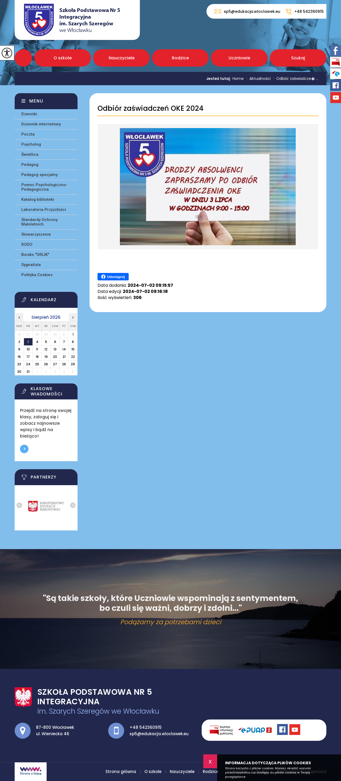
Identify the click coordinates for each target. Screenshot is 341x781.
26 (46, 364)
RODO (27, 244)
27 (55, 364)
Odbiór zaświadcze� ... (294, 78)
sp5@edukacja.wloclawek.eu (247, 11)
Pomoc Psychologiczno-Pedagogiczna (44, 187)
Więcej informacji (24, 449)
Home (238, 78)
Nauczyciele (122, 58)
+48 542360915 (305, 11)
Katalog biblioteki (37, 199)
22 (73, 356)
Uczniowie (239, 58)
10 (28, 349)
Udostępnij (113, 277)
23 (19, 364)
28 (64, 364)
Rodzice (180, 58)
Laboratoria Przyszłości (43, 209)
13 (55, 349)
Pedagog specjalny (39, 174)
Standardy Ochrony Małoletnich (39, 222)
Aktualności (257, 78)
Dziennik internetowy (41, 124)
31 (28, 371)
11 (37, 349)
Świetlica (29, 154)
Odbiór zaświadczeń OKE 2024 (151, 108)
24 (28, 364)
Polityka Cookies (36, 274)
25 (37, 364)
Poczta (28, 134)
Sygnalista (31, 264)
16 (19, 356)
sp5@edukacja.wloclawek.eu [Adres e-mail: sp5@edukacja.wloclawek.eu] (159, 734)
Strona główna (23, 58)
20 (55, 356)
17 (28, 356)
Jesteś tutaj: (219, 78)
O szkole (63, 58)
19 (46, 356)
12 (45, 349)
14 (64, 349)
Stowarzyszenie (36, 234)
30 (19, 371)
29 (73, 364)
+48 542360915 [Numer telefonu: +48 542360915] (145, 727)
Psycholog (31, 144)
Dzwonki (29, 114)
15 (73, 349)
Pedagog (29, 164)
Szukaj (298, 58)
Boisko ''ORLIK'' (35, 254)
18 (37, 356)
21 (64, 356)
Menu (36, 101)
